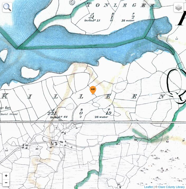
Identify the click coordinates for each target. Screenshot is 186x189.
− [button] (6, 183)
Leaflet (148, 186)
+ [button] (6, 176)
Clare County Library (171, 186)
